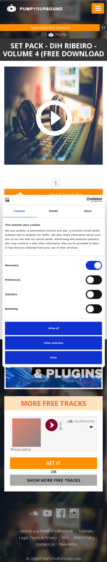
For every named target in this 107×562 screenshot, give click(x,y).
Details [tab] (53, 211)
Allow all (53, 328)
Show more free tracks (53, 480)
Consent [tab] (19, 211)
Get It (53, 463)
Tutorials (85, 531)
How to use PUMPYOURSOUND (47, 531)
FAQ (65, 538)
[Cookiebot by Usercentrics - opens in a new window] (77, 200)
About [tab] (88, 211)
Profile (61, 34)
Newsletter (68, 544)
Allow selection (53, 343)
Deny (53, 357)
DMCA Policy (84, 538)
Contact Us (45, 544)
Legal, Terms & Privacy (38, 538)
